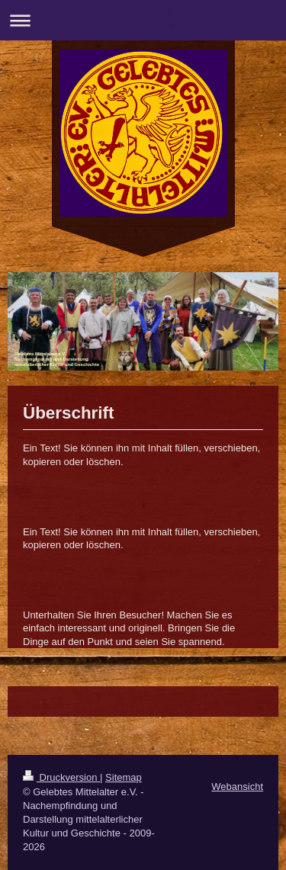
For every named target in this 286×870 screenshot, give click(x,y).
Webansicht (237, 786)
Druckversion (61, 777)
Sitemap (123, 777)
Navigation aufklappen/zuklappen (143, 20)
